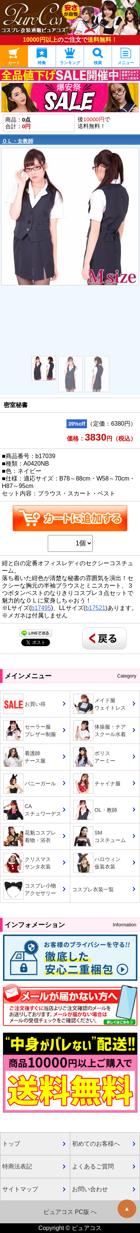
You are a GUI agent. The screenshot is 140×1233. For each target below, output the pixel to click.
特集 (42, 56)
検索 (98, 56)
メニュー (126, 56)
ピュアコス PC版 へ (70, 1212)
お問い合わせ (90, 1189)
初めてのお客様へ (96, 1143)
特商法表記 (17, 1166)
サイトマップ (20, 1189)
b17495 (41, 608)
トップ (11, 1143)
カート (14, 56)
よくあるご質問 (93, 1166)
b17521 (95, 608)
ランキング (70, 56)
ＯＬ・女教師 (17, 141)
